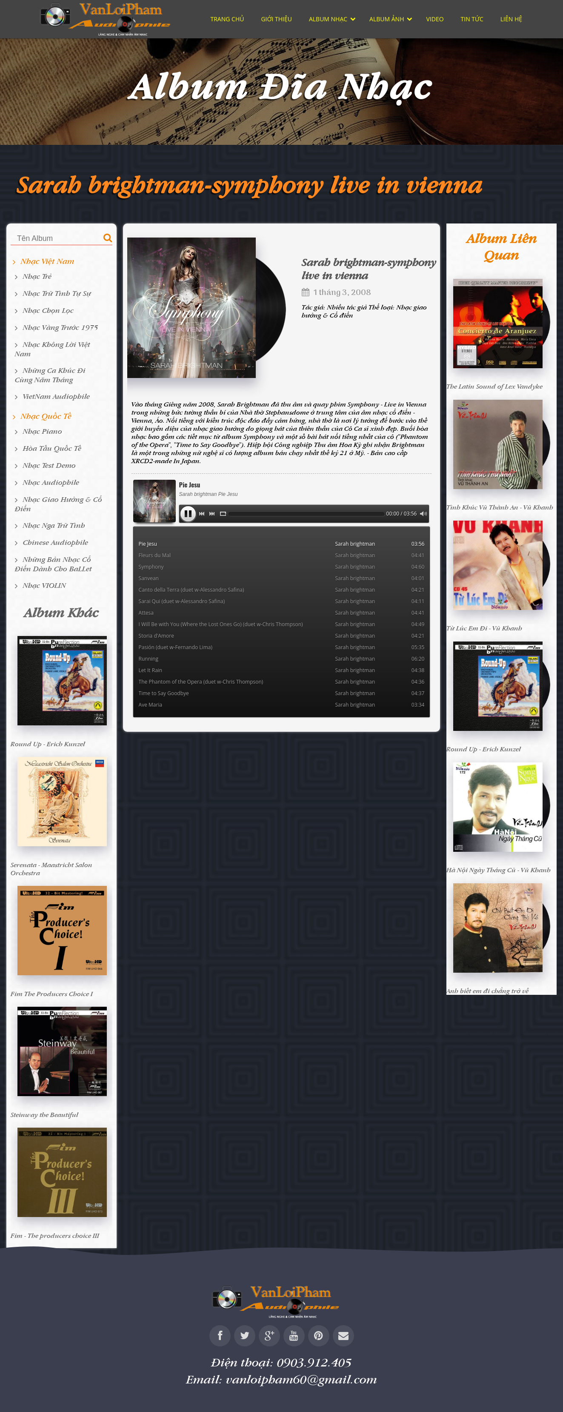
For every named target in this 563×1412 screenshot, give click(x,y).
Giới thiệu (276, 19)
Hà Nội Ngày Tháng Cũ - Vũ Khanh (498, 870)
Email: (281, 1379)
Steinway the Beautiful (44, 1115)
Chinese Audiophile (55, 542)
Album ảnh (386, 19)
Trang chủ (227, 19)
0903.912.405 (314, 1362)
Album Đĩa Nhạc (282, 85)
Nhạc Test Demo (49, 465)
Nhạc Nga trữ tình (54, 525)
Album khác (61, 612)
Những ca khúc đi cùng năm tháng (50, 375)
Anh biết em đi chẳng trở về (487, 991)
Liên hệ (511, 19)
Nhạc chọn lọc (48, 310)
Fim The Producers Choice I (52, 994)
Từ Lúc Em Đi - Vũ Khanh (484, 628)
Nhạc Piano (42, 431)
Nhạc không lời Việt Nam (52, 349)
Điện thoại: (281, 1362)
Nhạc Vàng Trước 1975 (60, 327)
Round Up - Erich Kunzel (48, 744)
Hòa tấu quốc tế (52, 448)
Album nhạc (328, 19)
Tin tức (472, 19)
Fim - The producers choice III (55, 1236)
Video (434, 19)
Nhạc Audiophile (51, 482)
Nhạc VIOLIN (44, 585)
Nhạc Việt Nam (47, 261)
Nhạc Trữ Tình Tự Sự (57, 293)
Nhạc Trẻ (37, 276)
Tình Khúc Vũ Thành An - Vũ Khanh (499, 507)
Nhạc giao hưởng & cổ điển (58, 504)
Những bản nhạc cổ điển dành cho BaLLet (53, 564)
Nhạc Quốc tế (46, 416)
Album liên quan (502, 246)
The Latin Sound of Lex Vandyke (494, 386)
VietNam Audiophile (56, 396)
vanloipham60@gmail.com (301, 1379)
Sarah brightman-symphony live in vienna (250, 184)
